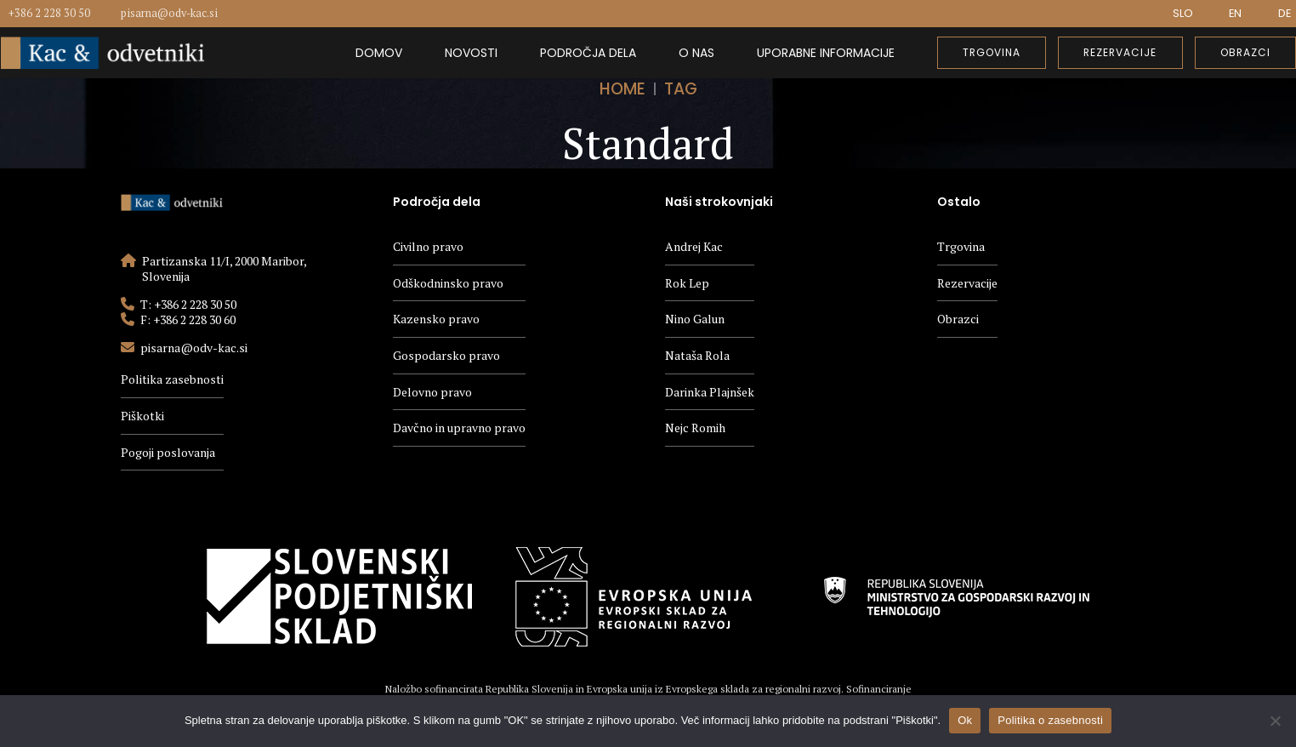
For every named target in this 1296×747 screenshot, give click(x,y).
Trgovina (961, 246)
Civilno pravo (428, 246)
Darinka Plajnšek (709, 392)
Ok (965, 720)
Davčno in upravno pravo (459, 427)
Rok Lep (687, 283)
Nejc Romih (695, 427)
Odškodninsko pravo (448, 283)
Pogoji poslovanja (168, 452)
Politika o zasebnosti (1050, 720)
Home (622, 88)
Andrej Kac (694, 246)
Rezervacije (967, 283)
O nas (696, 52)
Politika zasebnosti (172, 379)
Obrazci (958, 319)
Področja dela (588, 52)
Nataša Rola (697, 355)
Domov (378, 52)
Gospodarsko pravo (446, 355)
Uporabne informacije (826, 52)
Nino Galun (695, 319)
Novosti (471, 52)
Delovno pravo (432, 392)
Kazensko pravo (436, 319)
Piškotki (142, 416)
